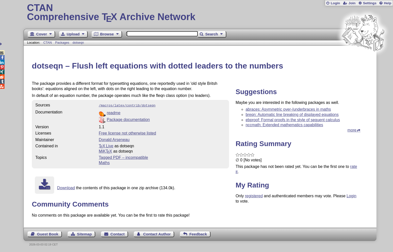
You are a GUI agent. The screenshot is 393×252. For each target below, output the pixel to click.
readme (113, 112)
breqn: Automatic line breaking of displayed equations (292, 114)
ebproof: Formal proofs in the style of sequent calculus (293, 120)
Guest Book (47, 233)
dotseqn (78, 42)
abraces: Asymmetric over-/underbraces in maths (288, 109)
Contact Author (157, 233)
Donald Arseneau (114, 139)
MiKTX (105, 151)
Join (351, 3)
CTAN (47, 42)
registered (254, 196)
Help (387, 3)
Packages (62, 42)
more (351, 130)
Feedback (198, 233)
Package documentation (128, 119)
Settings (369, 3)
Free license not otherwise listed (127, 133)
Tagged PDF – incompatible (123, 157)
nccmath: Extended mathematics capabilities (284, 125)
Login (335, 3)
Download (66, 187)
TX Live (106, 145)
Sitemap (84, 233)
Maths (104, 162)
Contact (118, 233)
